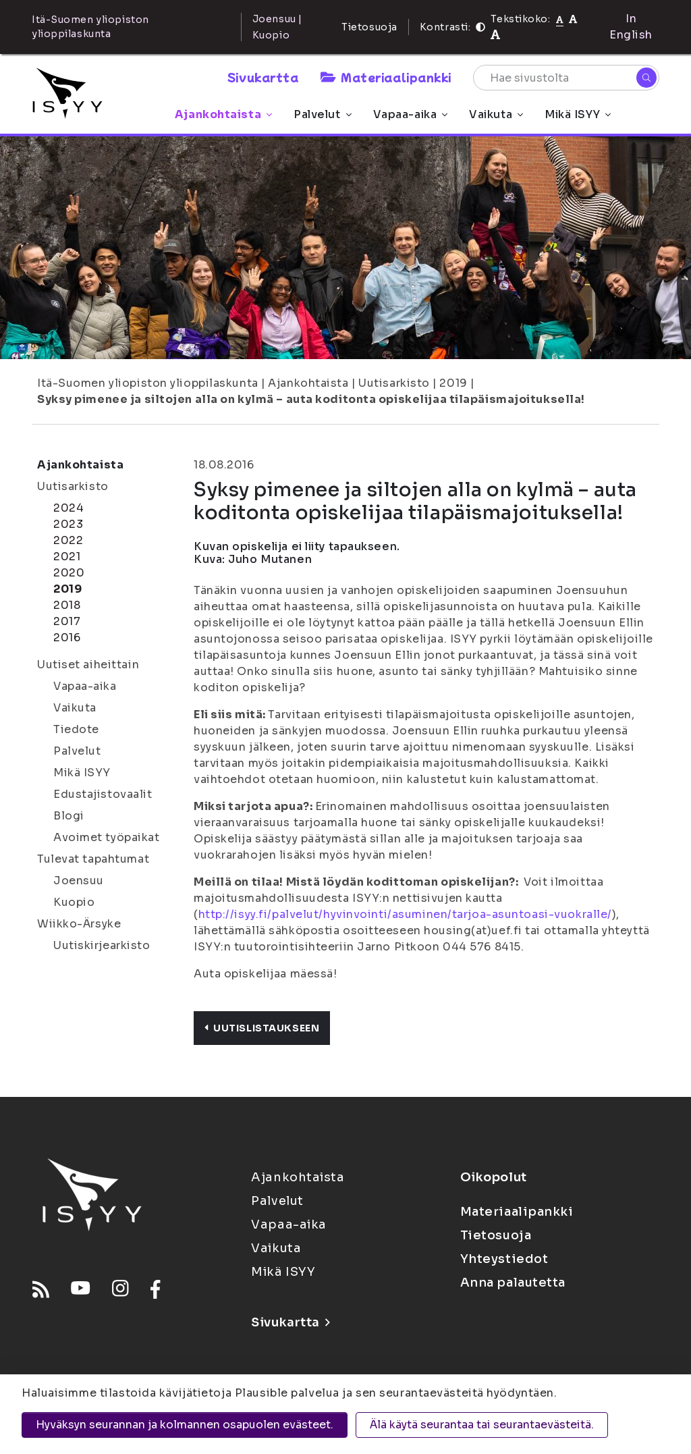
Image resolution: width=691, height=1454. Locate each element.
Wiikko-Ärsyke (79, 924)
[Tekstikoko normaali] (559, 18)
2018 (66, 605)
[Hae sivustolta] (566, 77)
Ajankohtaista (223, 114)
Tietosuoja (369, 27)
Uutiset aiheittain (88, 664)
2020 (68, 573)
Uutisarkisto (394, 383)
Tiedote (76, 729)
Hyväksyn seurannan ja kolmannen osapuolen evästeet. (184, 1425)
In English (631, 26)
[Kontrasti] (480, 27)
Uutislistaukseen (261, 1028)
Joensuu (78, 880)
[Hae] (646, 78)
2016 (66, 637)
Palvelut (322, 114)
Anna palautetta (512, 1282)
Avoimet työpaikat (106, 837)
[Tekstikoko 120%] (495, 35)
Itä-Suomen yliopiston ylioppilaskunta (147, 383)
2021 (66, 556)
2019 (453, 383)
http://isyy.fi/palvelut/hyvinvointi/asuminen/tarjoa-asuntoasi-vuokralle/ (405, 914)
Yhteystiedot (504, 1258)
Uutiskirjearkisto (101, 945)
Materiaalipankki (386, 77)
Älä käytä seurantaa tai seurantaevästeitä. (482, 1425)
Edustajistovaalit (103, 794)
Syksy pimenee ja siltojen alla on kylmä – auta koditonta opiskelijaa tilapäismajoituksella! (311, 399)
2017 (66, 621)
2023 (68, 524)
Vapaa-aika (410, 114)
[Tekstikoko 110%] (573, 18)
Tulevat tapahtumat (93, 859)
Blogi (68, 816)
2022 (68, 540)
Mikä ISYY (578, 114)
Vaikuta (496, 114)
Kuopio (73, 902)
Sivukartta (263, 77)
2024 (68, 508)
